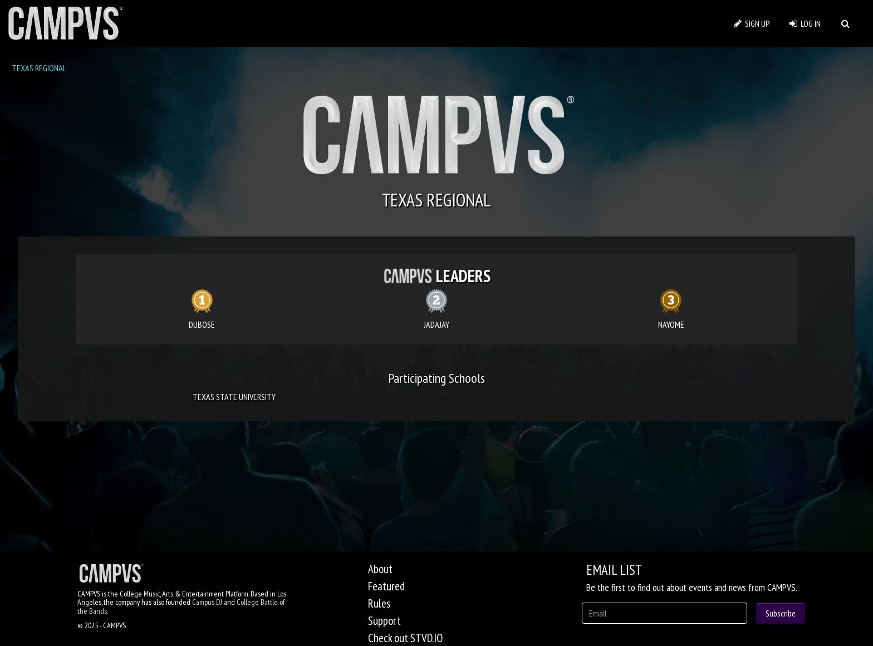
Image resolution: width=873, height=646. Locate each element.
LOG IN (805, 23)
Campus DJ (207, 602)
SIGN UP (752, 23)
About (380, 568)
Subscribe (781, 613)
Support (384, 620)
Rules (379, 603)
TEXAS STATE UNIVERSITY (234, 396)
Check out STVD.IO (405, 637)
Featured (386, 586)
